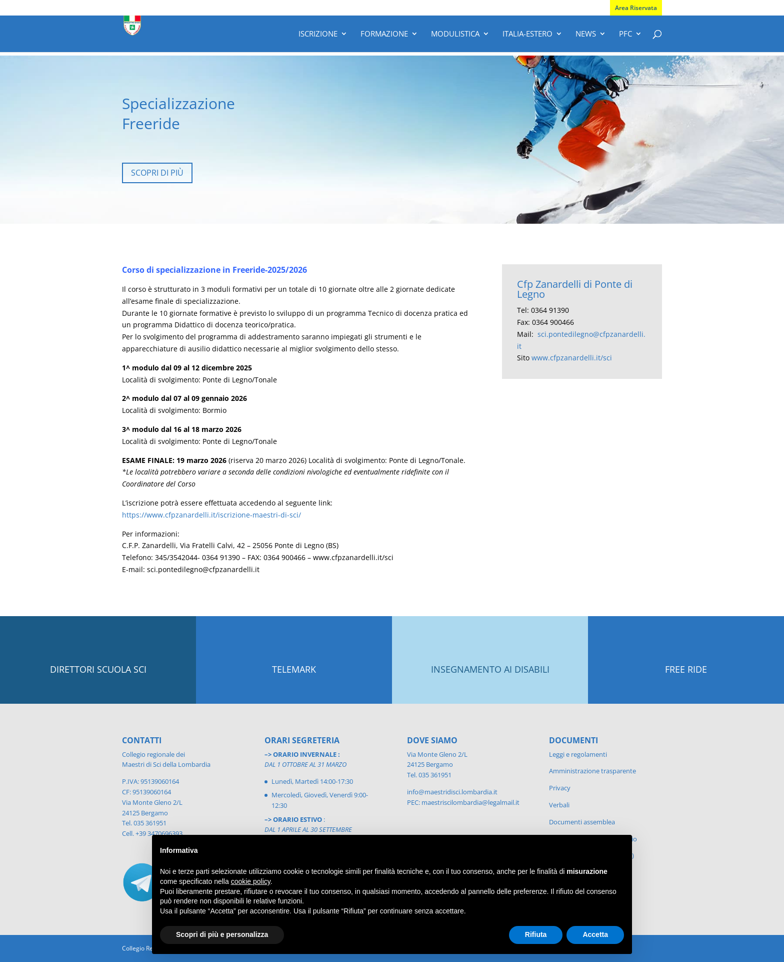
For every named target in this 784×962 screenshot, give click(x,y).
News (586, 34)
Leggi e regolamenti (578, 754)
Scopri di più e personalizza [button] (222, 934)
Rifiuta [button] (536, 934)
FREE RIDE (686, 669)
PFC (625, 34)
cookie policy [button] (250, 881)
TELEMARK (294, 669)
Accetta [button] (595, 934)
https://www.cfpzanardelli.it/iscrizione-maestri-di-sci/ (211, 515)
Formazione (384, 34)
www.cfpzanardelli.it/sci (572, 357)
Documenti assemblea (582, 821)
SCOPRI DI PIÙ (157, 172)
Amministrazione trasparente (592, 770)
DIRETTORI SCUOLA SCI (98, 669)
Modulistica (455, 34)
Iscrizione (318, 34)
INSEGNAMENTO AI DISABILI (490, 669)
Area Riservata (636, 8)
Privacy (559, 787)
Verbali (559, 804)
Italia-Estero (527, 34)
